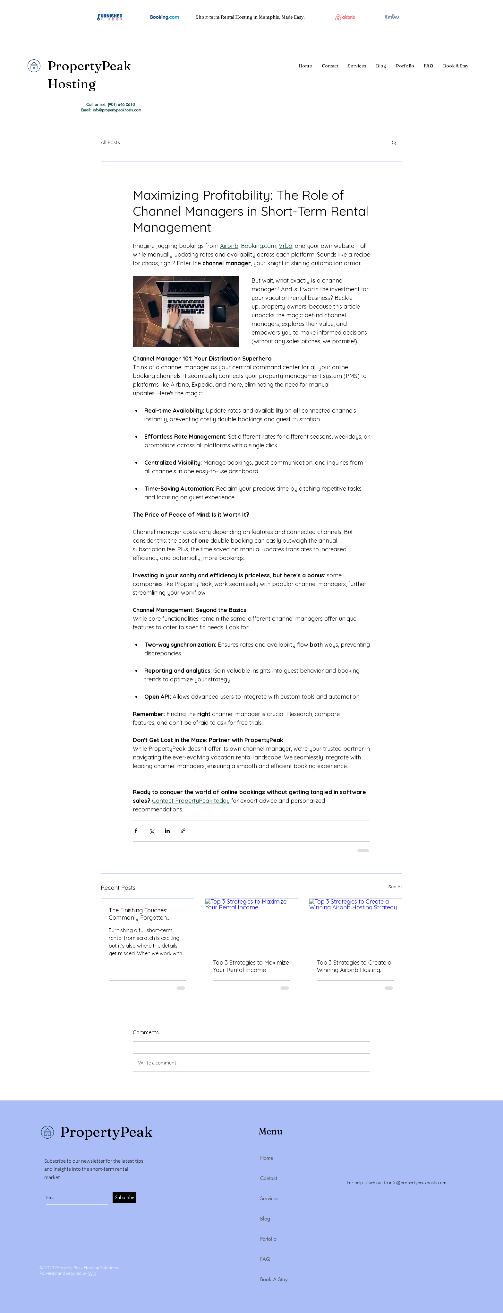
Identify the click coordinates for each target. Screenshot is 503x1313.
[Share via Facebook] (136, 831)
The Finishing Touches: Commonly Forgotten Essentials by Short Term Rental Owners (141, 913)
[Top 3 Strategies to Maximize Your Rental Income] (251, 925)
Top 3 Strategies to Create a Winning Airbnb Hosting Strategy (354, 966)
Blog (265, 1218)
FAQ (265, 1259)
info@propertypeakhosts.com (417, 1182)
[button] (394, 142)
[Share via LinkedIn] (167, 831)
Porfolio (268, 1239)
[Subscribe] (124, 1197)
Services (269, 1198)
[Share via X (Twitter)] (152, 831)
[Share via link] (183, 831)
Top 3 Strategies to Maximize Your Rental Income (251, 966)
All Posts (110, 142)
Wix (92, 1273)
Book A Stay (274, 1279)
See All (395, 886)
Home (266, 1158)
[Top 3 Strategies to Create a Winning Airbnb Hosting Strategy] (355, 925)
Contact (268, 1178)
